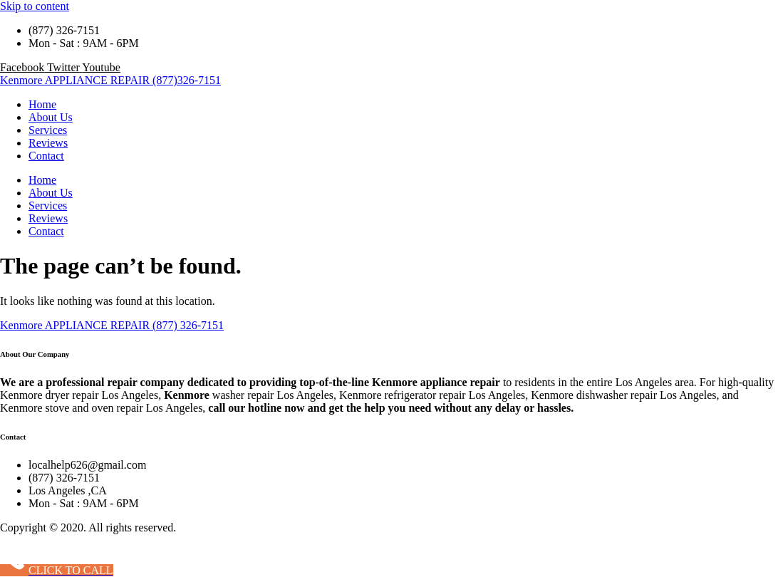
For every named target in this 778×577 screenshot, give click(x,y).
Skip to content (34, 6)
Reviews (48, 143)
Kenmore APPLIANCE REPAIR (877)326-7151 (110, 80)
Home (42, 104)
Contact (46, 156)
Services (47, 130)
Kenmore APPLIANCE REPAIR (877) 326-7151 (112, 325)
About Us (50, 117)
